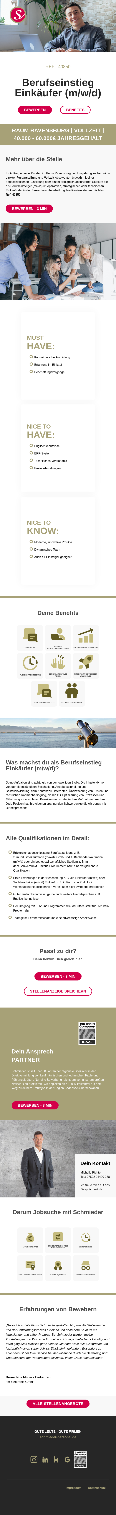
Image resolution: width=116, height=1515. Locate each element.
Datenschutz (97, 1487)
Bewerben (35, 110)
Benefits (75, 110)
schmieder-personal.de (58, 1437)
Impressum (73, 1487)
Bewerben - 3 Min (29, 209)
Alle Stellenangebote (58, 1404)
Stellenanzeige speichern (58, 991)
